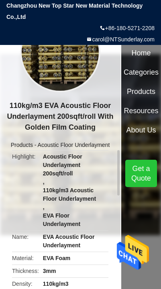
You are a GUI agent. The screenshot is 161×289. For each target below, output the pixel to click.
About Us (141, 130)
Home (141, 53)
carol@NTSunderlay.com (123, 39)
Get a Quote (141, 173)
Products (22, 145)
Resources (141, 111)
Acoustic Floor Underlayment (74, 145)
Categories (141, 72)
